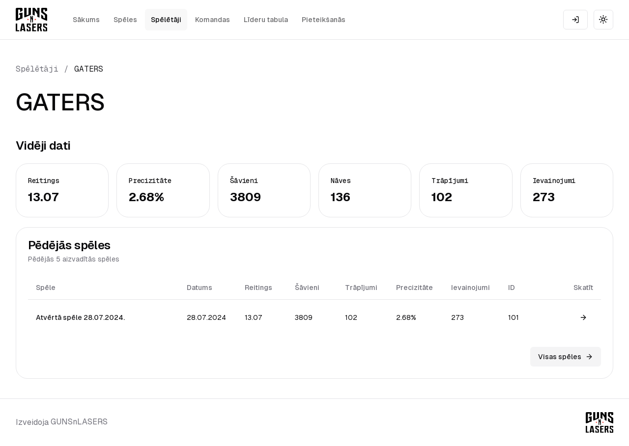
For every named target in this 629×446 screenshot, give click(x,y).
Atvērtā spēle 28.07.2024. (80, 317)
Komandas (212, 20)
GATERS (88, 69)
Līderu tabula (266, 20)
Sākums (86, 20)
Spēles (125, 20)
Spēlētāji (166, 20)
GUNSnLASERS (79, 421)
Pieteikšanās (323, 20)
